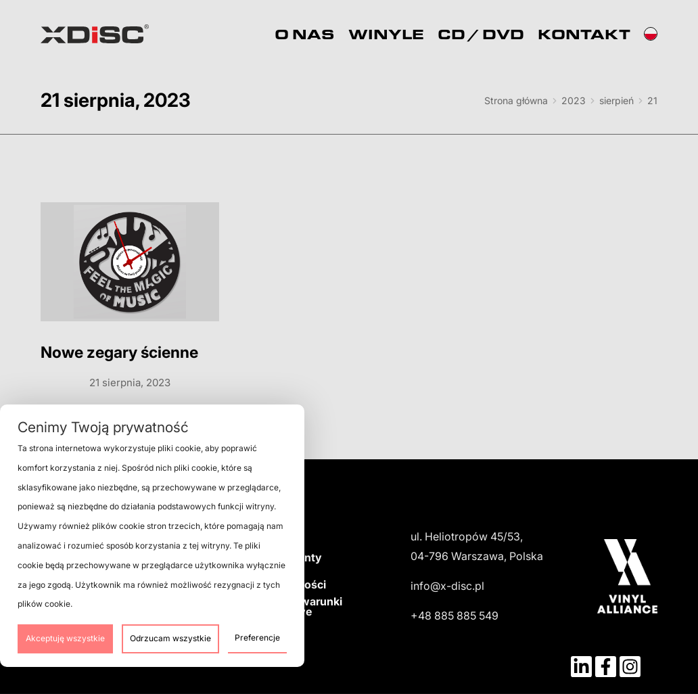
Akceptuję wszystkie (65, 638)
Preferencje (257, 637)
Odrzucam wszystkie (170, 638)
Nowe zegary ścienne (119, 352)
